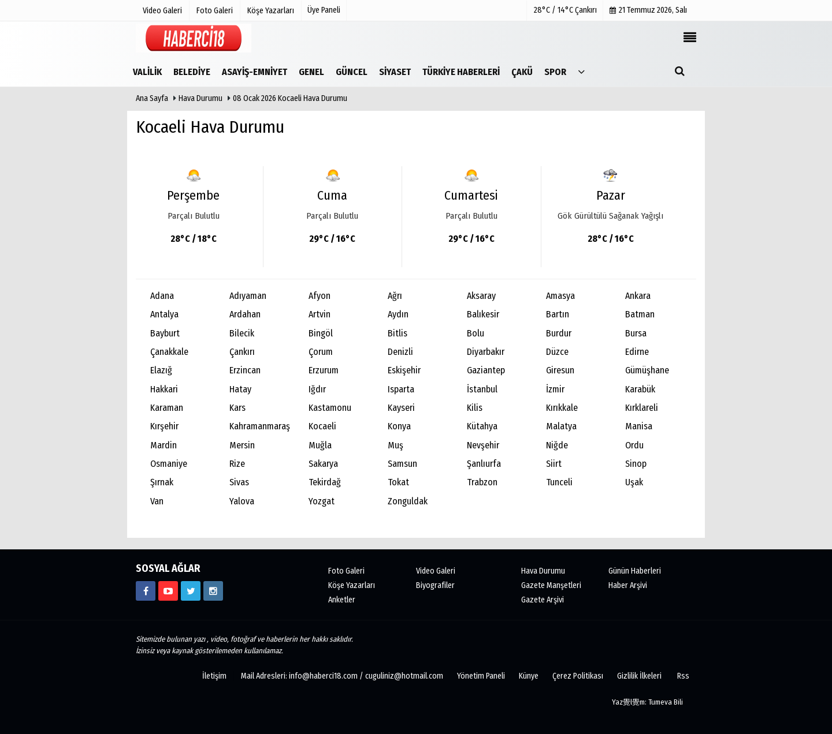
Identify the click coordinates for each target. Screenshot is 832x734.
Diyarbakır (485, 352)
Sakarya (323, 464)
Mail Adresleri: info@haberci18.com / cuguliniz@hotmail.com (342, 676)
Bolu (475, 333)
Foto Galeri (346, 571)
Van (157, 501)
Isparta (401, 389)
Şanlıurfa (484, 464)
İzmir (555, 389)
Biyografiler (435, 585)
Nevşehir (483, 445)
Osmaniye (168, 464)
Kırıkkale (562, 408)
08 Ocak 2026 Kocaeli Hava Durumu (290, 98)
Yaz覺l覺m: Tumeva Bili (647, 702)
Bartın (557, 314)
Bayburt (165, 333)
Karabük (640, 389)
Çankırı (242, 352)
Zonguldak (408, 501)
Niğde (557, 445)
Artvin (319, 314)
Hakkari (164, 389)
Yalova (241, 501)
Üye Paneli (323, 10)
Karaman (166, 408)
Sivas (239, 482)
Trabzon (482, 482)
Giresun (560, 370)
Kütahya (482, 426)
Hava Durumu (201, 98)
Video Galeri (435, 571)
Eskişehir (404, 370)
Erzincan (245, 370)
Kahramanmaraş (259, 426)
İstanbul (482, 389)
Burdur (558, 333)
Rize (237, 464)
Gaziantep (486, 370)
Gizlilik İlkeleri (639, 676)
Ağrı (395, 296)
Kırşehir (164, 426)
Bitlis (397, 333)
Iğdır (317, 389)
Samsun (402, 464)
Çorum (321, 352)
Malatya (561, 426)
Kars (237, 408)
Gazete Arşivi (542, 600)
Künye (528, 676)
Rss (683, 676)
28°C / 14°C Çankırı (565, 10)
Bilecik (241, 333)
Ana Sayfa (152, 98)
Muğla (320, 445)
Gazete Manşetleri (551, 585)
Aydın (398, 314)
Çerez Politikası (577, 676)
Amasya (560, 296)
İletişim (214, 676)
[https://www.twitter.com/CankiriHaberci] (190, 591)
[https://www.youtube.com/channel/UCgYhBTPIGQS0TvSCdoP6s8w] (168, 591)
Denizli (400, 352)
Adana (162, 296)
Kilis (474, 408)
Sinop (636, 464)
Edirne (637, 352)
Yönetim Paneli (481, 676)
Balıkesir (483, 314)
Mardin (163, 445)
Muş (395, 445)
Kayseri (401, 408)
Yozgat (322, 501)
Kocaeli (322, 426)
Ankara (638, 296)
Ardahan (245, 314)
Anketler (341, 600)
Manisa (638, 426)
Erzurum (324, 370)
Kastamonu (330, 408)
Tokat (398, 482)
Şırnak (161, 482)
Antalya (164, 314)
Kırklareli (641, 408)
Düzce (557, 352)
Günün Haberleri (634, 571)
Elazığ (161, 370)
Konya (399, 426)
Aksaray (481, 296)
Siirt (554, 464)
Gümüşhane (647, 370)
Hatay (240, 389)
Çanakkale (169, 352)
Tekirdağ (325, 482)
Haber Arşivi (627, 585)
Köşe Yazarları (351, 585)
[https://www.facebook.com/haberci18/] (145, 591)
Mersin (242, 445)
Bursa (636, 333)
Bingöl (321, 333)
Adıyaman (247, 296)
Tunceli (559, 482)
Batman (640, 314)
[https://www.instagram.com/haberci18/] (213, 591)
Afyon (319, 296)
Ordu (634, 445)
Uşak (634, 482)
